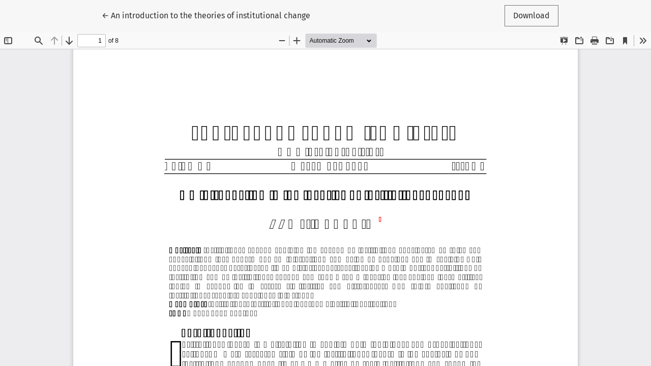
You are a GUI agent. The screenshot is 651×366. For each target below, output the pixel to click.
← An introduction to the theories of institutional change (206, 14)
